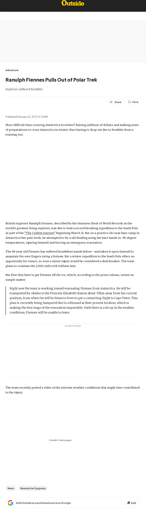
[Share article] (115, 102)
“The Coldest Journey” (39, 233)
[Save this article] (133, 102)
